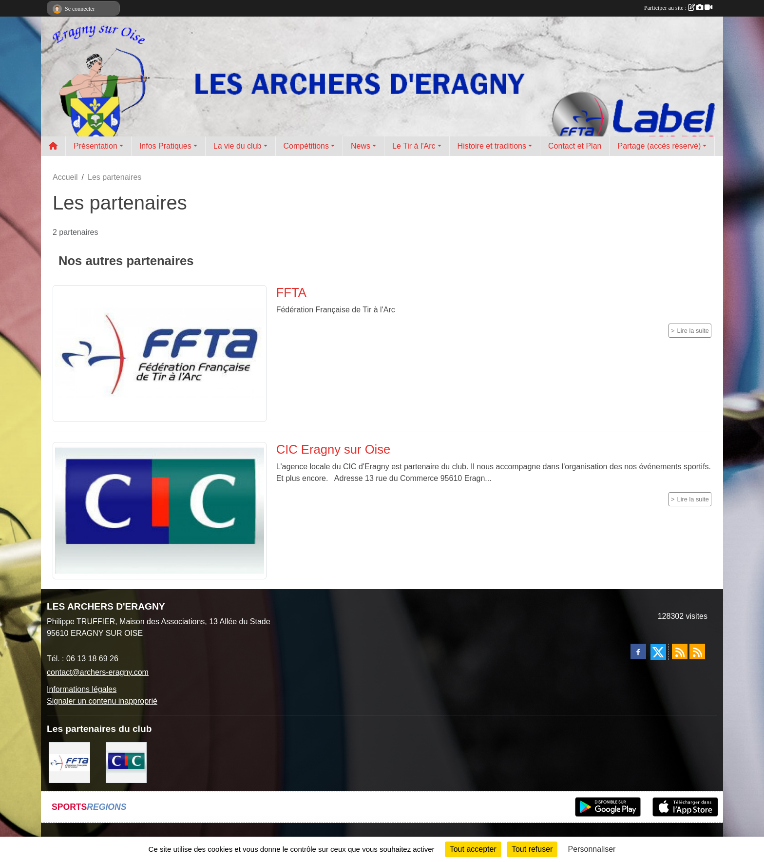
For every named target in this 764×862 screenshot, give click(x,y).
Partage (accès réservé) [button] (659, 146)
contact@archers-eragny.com (98, 672)
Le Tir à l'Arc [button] (413, 146)
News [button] (360, 146)
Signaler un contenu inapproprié (102, 701)
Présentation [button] (95, 146)
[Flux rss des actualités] (680, 651)
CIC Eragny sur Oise (333, 449)
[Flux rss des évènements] (697, 651)
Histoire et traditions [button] (492, 146)
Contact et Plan (574, 146)
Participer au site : (678, 7)
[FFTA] (69, 762)
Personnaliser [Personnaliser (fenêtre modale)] (592, 849)
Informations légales (81, 689)
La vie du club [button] (237, 146)
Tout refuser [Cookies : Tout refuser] (532, 849)
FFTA (291, 292)
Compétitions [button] (306, 146)
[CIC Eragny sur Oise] (126, 762)
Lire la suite (693, 330)
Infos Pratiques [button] (165, 146)
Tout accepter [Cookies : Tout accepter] (473, 849)
